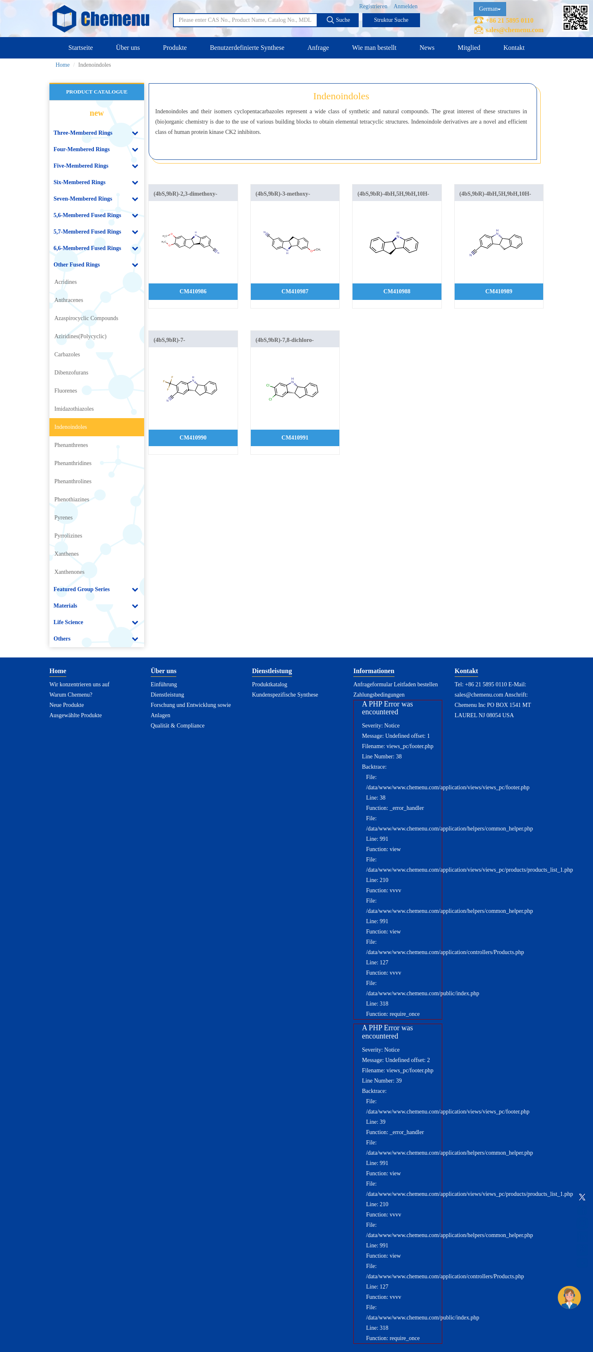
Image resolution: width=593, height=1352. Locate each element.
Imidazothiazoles (74, 409)
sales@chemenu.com (515, 29)
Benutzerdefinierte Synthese (247, 47)
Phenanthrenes (71, 445)
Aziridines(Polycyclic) (80, 336)
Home (63, 65)
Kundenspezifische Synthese (285, 695)
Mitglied (469, 47)
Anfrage (318, 47)
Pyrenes (63, 518)
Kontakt (514, 47)
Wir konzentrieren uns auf (79, 684)
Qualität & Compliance (178, 726)
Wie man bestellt (374, 47)
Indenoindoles (70, 427)
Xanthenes (66, 554)
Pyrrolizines (68, 536)
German (490, 9)
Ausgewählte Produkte (75, 715)
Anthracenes (68, 300)
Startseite (80, 47)
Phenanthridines (72, 463)
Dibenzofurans (71, 373)
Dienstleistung (167, 695)
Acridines (65, 282)
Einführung (164, 684)
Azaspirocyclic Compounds (86, 318)
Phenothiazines (71, 499)
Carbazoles (67, 354)
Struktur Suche (391, 20)
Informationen (374, 670)
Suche (338, 20)
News (427, 47)
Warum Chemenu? (70, 695)
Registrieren (373, 6)
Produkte (175, 47)
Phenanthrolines (72, 481)
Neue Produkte (66, 705)
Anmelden (406, 6)
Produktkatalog (269, 684)
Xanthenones (69, 572)
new (97, 112)
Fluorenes (65, 391)
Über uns (128, 47)
